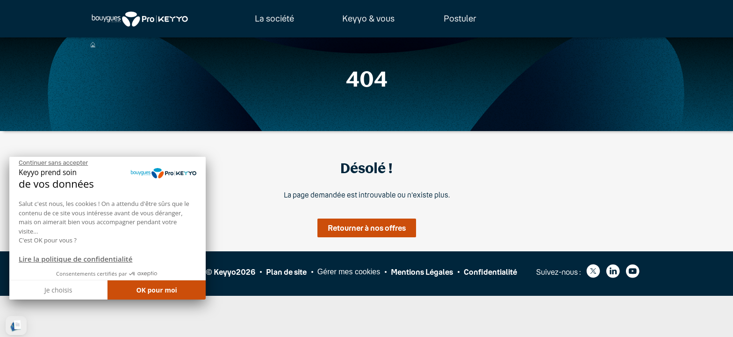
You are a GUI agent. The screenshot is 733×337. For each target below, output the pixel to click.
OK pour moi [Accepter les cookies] (156, 290)
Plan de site (286, 271)
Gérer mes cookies (348, 272)
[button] (16, 325)
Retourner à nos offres (367, 227)
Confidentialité (490, 271)
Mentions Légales (422, 271)
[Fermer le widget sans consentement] (53, 163)
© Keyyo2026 (230, 271)
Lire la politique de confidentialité (75, 259)
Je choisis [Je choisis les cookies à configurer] (58, 290)
